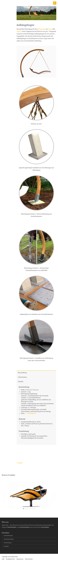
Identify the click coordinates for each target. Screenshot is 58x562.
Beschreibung (22, 373)
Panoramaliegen (24, 527)
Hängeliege (41, 29)
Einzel (50, 29)
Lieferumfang (22, 377)
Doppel (19, 31)
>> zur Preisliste (30, 413)
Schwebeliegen (11, 527)
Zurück (20, 463)
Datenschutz (29, 559)
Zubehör (20, 381)
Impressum (19, 559)
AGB (3, 559)
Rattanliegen (45, 527)
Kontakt (6, 546)
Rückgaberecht (10, 559)
